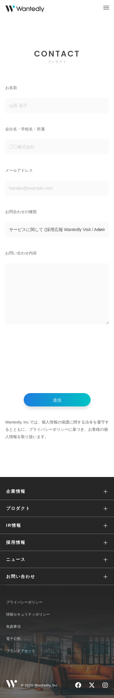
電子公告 (13, 639)
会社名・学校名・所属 (25, 129)
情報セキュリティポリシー (28, 614)
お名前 (11, 87)
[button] (57, 491)
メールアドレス (19, 170)
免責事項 (13, 626)
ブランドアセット (20, 651)
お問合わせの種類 (21, 211)
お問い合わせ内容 (21, 253)
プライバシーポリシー (24, 602)
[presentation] (57, 360)
